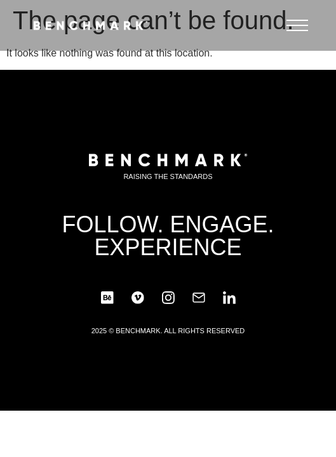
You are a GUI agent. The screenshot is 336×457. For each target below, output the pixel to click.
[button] (297, 28)
